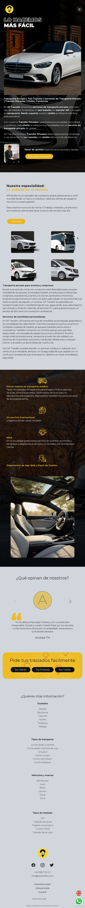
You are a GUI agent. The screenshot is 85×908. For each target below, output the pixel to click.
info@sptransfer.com (42, 876)
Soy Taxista (64, 669)
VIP (42, 818)
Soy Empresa (43, 669)
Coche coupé (42, 755)
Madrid (42, 709)
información (39, 156)
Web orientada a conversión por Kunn (42, 906)
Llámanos (16, 221)
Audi (42, 784)
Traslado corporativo (42, 825)
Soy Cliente (20, 669)
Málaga (42, 726)
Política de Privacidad (42, 884)
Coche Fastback (42, 762)
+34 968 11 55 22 (42, 872)
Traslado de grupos (42, 832)
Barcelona (42, 712)
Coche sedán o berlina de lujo (42, 748)
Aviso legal (42, 892)
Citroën (42, 791)
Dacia (42, 795)
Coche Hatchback (42, 759)
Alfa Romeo (42, 781)
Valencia (42, 716)
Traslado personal (42, 822)
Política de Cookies (43, 888)
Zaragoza (42, 723)
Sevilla (42, 719)
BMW (42, 788)
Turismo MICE (42, 829)
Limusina (42, 752)
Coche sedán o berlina (42, 745)
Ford (42, 798)
